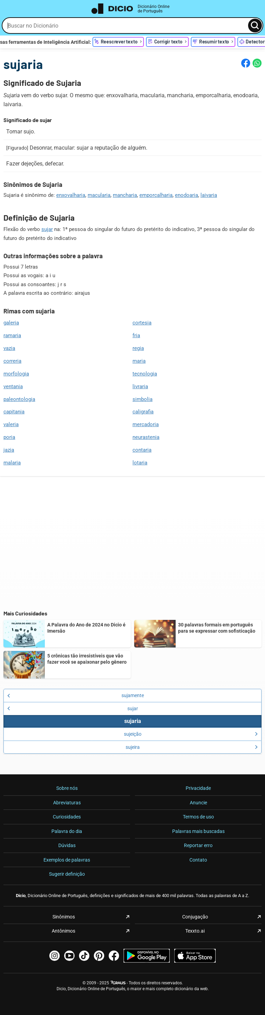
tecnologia (144, 374)
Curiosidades (67, 817)
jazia (8, 450)
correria (12, 361)
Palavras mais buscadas (198, 831)
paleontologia (19, 399)
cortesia (141, 323)
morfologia (16, 374)
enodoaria (186, 195)
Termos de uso (198, 817)
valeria (11, 424)
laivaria (208, 195)
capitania (13, 412)
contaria (141, 450)
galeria (11, 323)
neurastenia (145, 437)
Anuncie (198, 802)
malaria (12, 463)
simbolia (142, 399)
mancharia (125, 195)
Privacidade (198, 788)
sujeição (191, 734)
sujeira (192, 747)
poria (9, 437)
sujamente (75, 695)
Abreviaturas (67, 802)
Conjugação (195, 916)
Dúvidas (67, 845)
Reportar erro (198, 845)
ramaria (12, 335)
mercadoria (145, 424)
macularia (99, 195)
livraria (140, 386)
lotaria (139, 463)
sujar (47, 229)
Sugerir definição (67, 874)
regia (138, 348)
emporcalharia (156, 195)
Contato (198, 860)
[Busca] (255, 25)
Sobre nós (67, 788)
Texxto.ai (195, 931)
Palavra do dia (66, 831)
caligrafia (143, 412)
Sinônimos (63, 916)
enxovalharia (70, 195)
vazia (9, 348)
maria (139, 361)
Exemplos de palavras (66, 860)
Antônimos (63, 931)
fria (136, 335)
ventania (13, 386)
